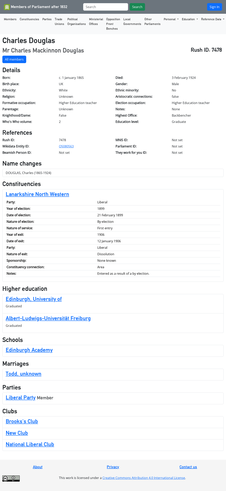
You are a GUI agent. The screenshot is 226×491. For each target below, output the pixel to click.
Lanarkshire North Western (37, 194)
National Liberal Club (30, 444)
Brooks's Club (22, 421)
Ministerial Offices (96, 21)
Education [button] (189, 19)
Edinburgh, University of (34, 299)
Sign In (214, 7)
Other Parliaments (152, 21)
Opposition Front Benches (113, 23)
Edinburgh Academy (29, 350)
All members (14, 59)
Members (10, 19)
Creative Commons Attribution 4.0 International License (143, 478)
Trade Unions (59, 21)
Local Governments (132, 21)
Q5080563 (66, 146)
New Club (17, 433)
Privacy (113, 466)
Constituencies (29, 19)
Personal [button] (170, 19)
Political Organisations (76, 21)
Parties (47, 19)
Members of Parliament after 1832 (35, 7)
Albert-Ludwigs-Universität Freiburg (48, 318)
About (38, 466)
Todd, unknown (23, 373)
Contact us (188, 466)
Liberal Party (20, 397)
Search (137, 7)
